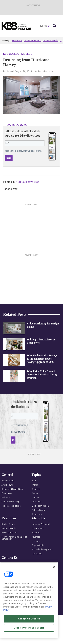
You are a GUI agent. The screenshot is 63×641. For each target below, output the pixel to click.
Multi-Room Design (40, 506)
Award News (7, 485)
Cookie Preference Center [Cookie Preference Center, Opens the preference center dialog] (29, 628)
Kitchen (35, 485)
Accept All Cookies (29, 618)
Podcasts (6, 498)
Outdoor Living (38, 510)
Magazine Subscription (42, 524)
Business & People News (12, 489)
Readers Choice (8, 524)
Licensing (36, 541)
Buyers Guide (38, 545)
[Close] (53, 567)
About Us (36, 533)
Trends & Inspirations (11, 506)
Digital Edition (38, 528)
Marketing (36, 502)
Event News (7, 493)
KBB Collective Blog (17, 54)
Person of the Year (9, 533)
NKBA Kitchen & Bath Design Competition (14, 538)
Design (35, 493)
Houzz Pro (17, 40)
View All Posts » (8, 481)
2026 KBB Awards (32, 40)
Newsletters (37, 554)
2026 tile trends (50, 40)
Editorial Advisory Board (42, 549)
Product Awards (9, 528)
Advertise (36, 537)
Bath (34, 481)
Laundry (35, 498)
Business (36, 489)
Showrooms (37, 514)
